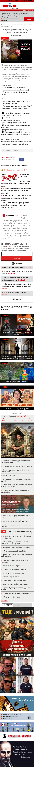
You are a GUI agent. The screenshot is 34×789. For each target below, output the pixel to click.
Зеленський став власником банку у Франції (16, 547)
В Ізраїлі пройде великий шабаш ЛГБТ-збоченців (18, 466)
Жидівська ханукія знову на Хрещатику (15, 569)
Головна (3, 24)
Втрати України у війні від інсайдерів (14, 580)
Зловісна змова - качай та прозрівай (15, 170)
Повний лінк (15, 150)
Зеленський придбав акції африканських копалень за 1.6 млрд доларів (14, 543)
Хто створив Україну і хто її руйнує (14, 292)
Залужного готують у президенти (13, 577)
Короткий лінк (6, 150)
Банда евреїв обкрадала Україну (11, 17)
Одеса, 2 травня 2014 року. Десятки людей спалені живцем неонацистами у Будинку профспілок (16, 197)
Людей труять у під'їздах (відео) (14, 87)
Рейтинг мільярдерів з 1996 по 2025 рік (15, 551)
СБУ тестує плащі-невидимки (15, 122)
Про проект (10, 0)
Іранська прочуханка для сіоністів (12, 15)
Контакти (23, 0)
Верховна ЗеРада (8, 165)
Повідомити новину (27, 10)
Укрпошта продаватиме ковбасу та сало (15, 521)
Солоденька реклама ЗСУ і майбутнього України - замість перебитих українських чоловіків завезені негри (16, 141)
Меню (29, 19)
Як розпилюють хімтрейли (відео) (15, 108)
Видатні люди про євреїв (10, 716)
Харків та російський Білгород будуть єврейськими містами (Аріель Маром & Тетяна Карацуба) (16, 134)
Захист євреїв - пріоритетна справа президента (15, 13)
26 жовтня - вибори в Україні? (12, 566)
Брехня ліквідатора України (14, 130)
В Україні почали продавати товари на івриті (17, 593)
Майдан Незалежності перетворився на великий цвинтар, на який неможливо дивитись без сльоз (15, 205)
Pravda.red (5, 157)
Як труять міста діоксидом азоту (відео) (17, 106)
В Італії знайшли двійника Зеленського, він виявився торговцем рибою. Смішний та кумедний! (16, 190)
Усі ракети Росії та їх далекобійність (14, 573)
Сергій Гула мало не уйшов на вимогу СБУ (16, 584)
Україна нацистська (9, 475)
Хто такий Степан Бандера (10, 18)
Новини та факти (22, 165)
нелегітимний (21, 416)
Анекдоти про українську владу (12, 714)
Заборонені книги (8, 718)
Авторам (17, 0)
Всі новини (4, 601)
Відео (8, 24)
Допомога (29, 0)
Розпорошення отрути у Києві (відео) (16, 90)
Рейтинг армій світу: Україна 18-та (13, 597)
